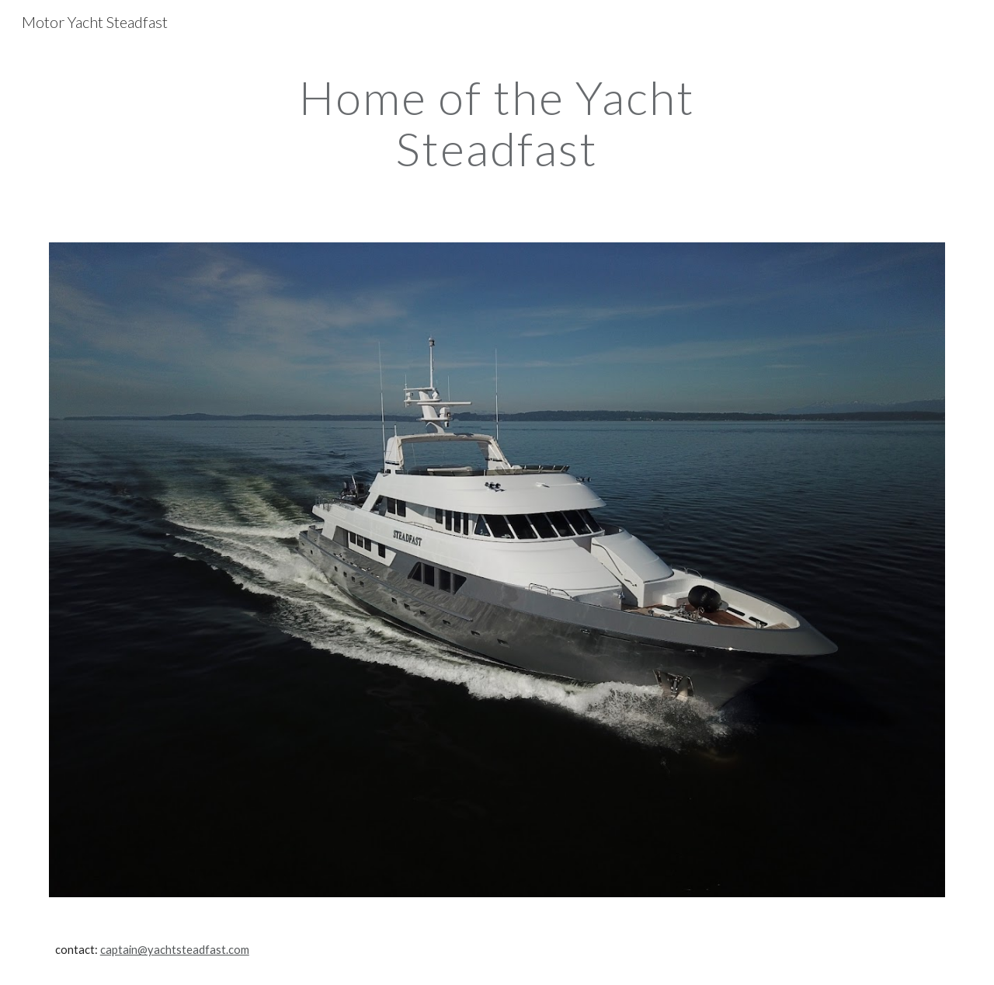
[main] (497, 122)
